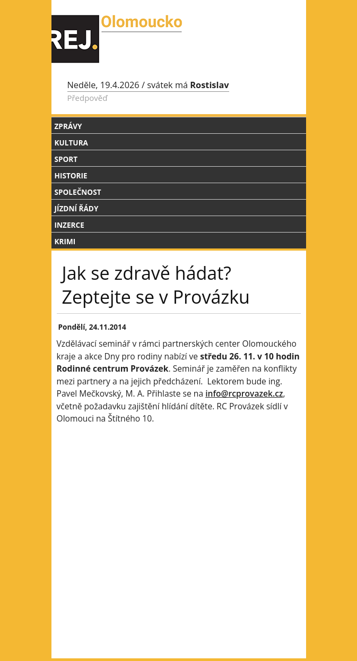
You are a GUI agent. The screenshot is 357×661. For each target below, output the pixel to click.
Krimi (65, 241)
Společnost (78, 192)
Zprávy (68, 126)
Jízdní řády (77, 208)
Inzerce (69, 225)
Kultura (71, 143)
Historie (71, 175)
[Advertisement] (179, 522)
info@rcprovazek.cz (244, 393)
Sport (66, 159)
